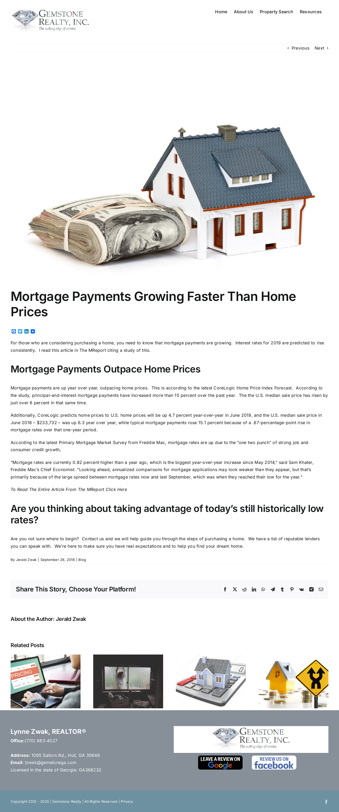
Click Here (116, 489)
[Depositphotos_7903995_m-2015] (169, 175)
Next (319, 48)
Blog (82, 560)
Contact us (93, 538)
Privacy (127, 801)
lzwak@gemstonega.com (51, 762)
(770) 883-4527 (41, 740)
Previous (300, 48)
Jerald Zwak (26, 560)
